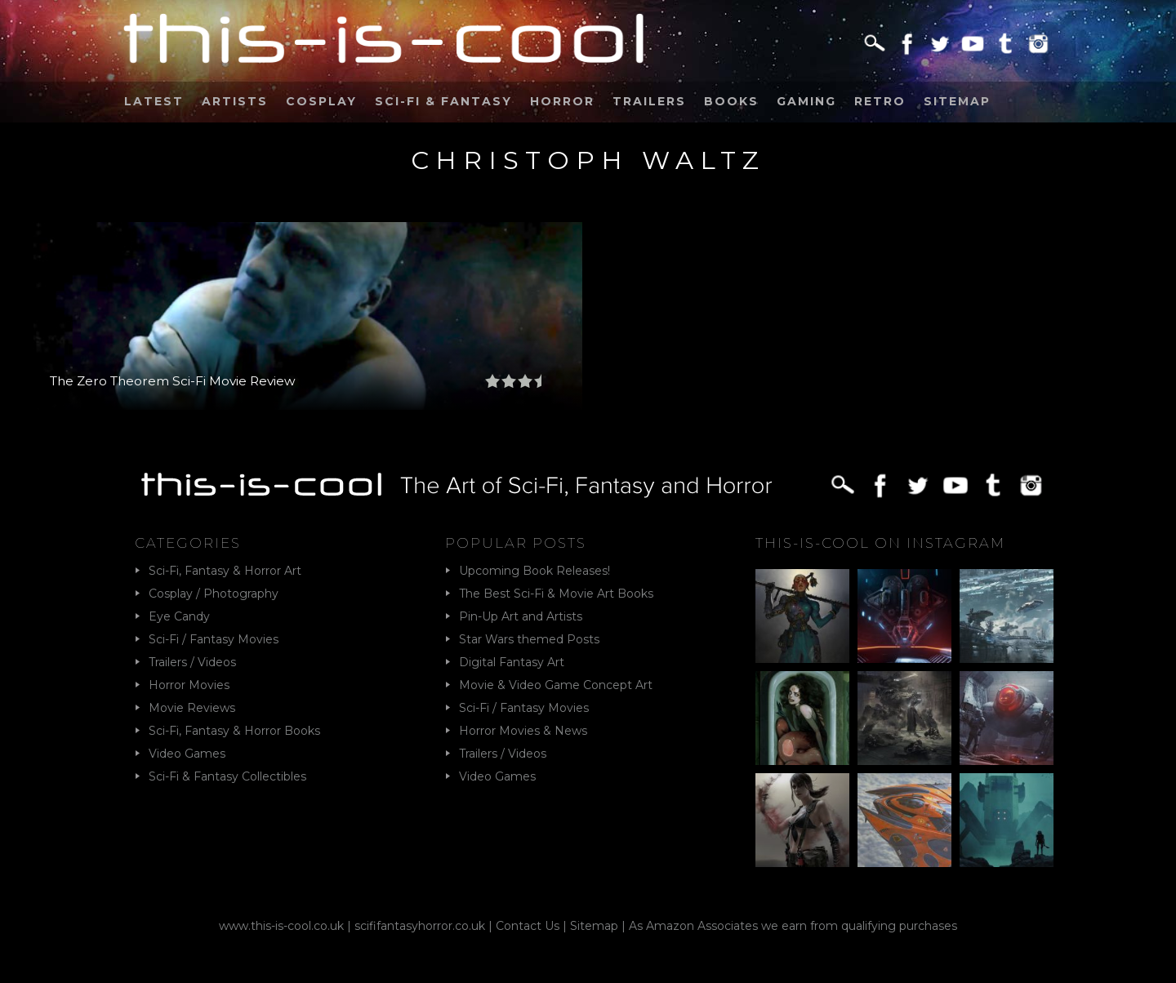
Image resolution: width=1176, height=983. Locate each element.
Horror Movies (189, 685)
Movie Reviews (192, 708)
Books (731, 101)
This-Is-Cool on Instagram (880, 543)
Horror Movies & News (523, 730)
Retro (880, 101)
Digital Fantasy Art (511, 662)
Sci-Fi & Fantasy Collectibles (227, 776)
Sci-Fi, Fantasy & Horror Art (225, 570)
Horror (562, 101)
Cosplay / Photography (213, 593)
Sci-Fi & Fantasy (443, 101)
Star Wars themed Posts (529, 639)
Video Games (187, 753)
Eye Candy (179, 616)
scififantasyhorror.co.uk (419, 926)
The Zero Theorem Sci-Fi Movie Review (173, 381)
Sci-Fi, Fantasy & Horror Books (234, 730)
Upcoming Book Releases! (534, 570)
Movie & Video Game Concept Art (556, 685)
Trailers (649, 101)
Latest (154, 101)
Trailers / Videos (192, 662)
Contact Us (527, 926)
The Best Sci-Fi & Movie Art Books (556, 593)
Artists (235, 101)
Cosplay (321, 101)
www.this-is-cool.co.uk (281, 926)
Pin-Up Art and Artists (520, 616)
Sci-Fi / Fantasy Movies (213, 639)
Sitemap (957, 101)
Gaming (806, 101)
